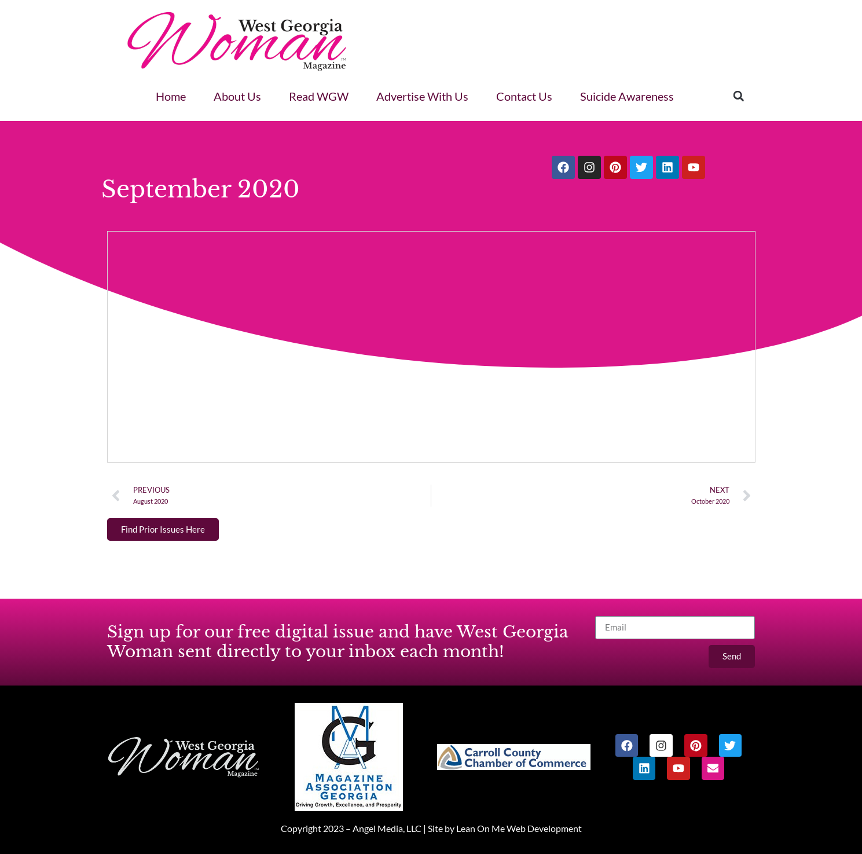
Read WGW (319, 96)
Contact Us (524, 96)
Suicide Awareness (627, 96)
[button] (739, 96)
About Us (237, 96)
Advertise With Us (422, 96)
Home (171, 96)
